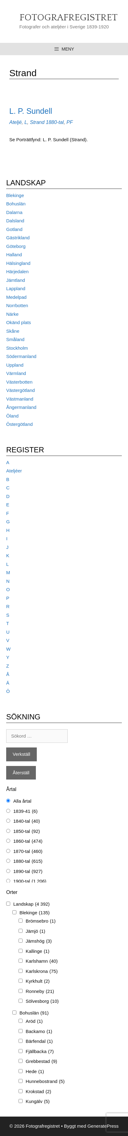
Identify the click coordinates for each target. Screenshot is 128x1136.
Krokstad (38, 1091)
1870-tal (27, 851)
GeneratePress (103, 1126)
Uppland (14, 365)
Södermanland (21, 356)
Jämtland (15, 280)
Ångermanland (21, 407)
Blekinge (15, 195)
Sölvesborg (42, 1001)
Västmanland (19, 398)
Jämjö (35, 931)
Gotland (14, 229)
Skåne (12, 331)
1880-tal (55, 122)
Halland (14, 254)
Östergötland (19, 424)
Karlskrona (42, 971)
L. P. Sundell (30, 111)
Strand (37, 122)
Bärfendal (39, 1041)
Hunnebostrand (45, 1081)
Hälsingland (18, 263)
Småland (15, 339)
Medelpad (16, 297)
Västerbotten (19, 382)
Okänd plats (18, 322)
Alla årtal (22, 801)
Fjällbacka (40, 1051)
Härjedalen (17, 271)
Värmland (16, 373)
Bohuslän (16, 203)
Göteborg (16, 246)
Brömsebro (41, 921)
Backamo (39, 1031)
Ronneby (40, 991)
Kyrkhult (38, 981)
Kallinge (37, 951)
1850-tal (26, 831)
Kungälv (38, 1101)
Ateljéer (14, 470)
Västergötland (20, 390)
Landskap (31, 904)
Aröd (34, 1021)
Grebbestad (41, 1061)
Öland (12, 415)
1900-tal (29, 881)
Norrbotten (17, 305)
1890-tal (27, 871)
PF (69, 122)
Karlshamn (42, 961)
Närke (12, 314)
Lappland (15, 288)
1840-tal (26, 821)
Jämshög (39, 941)
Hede (35, 1071)
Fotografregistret (68, 18)
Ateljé (15, 122)
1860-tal (27, 841)
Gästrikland (18, 237)
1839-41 (25, 811)
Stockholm (17, 348)
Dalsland (15, 220)
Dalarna (14, 212)
